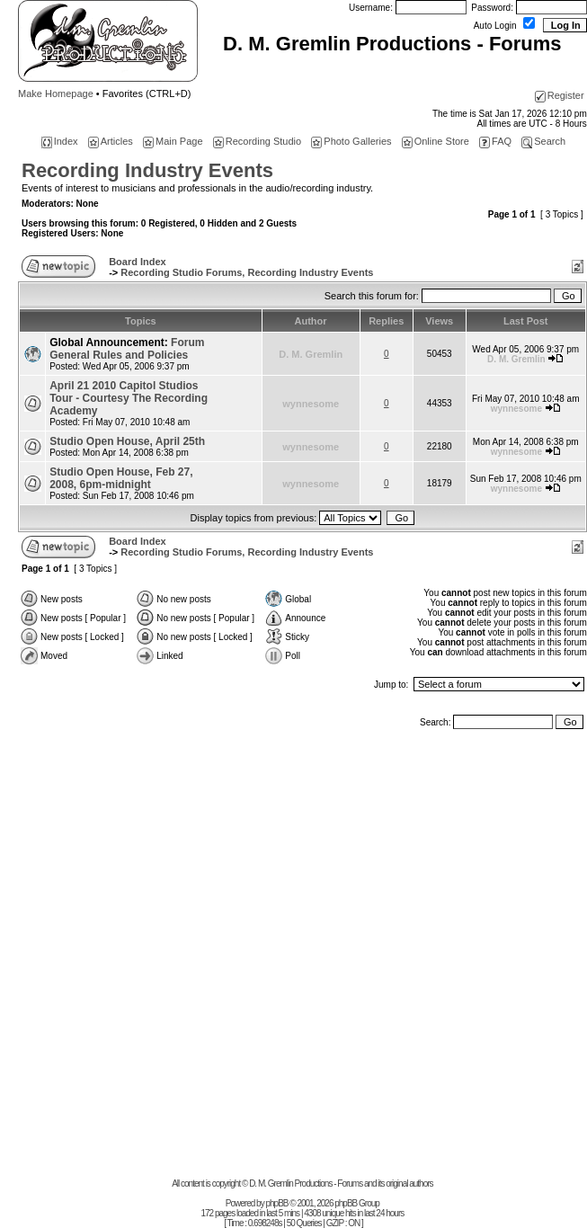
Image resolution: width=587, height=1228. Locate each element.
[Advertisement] (207, 958)
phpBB (276, 1203)
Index (59, 141)
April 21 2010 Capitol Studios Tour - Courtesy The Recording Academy (128, 398)
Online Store (435, 141)
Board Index (137, 261)
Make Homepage (55, 93)
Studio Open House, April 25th (127, 441)
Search (543, 141)
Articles (110, 141)
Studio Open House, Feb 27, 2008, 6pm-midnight (120, 478)
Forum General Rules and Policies (126, 348)
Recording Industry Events (147, 170)
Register (559, 95)
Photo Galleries (351, 141)
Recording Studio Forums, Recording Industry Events (246, 272)
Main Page (173, 141)
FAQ (495, 141)
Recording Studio (257, 141)
